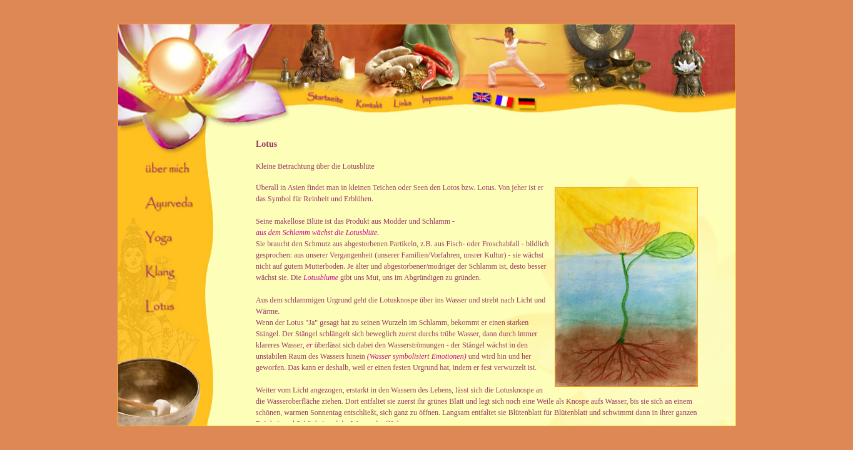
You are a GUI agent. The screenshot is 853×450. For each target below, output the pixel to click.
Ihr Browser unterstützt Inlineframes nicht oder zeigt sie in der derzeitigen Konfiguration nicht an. (479, 277)
